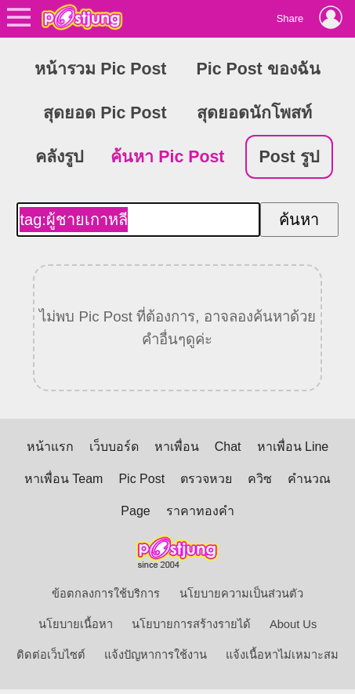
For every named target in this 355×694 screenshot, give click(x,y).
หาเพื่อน (176, 446)
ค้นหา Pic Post (167, 156)
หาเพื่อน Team (63, 478)
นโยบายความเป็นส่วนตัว (241, 593)
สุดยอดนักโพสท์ (254, 113)
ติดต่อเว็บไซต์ (50, 655)
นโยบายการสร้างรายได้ (191, 624)
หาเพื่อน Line (293, 446)
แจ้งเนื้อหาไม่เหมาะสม (282, 655)
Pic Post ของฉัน (259, 69)
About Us (293, 624)
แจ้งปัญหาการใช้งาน (155, 655)
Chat (228, 446)
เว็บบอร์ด (114, 446)
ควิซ (260, 478)
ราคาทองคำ (200, 511)
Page (135, 511)
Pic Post (141, 478)
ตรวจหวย (206, 478)
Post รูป (289, 156)
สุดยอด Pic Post (104, 113)
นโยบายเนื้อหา (75, 624)
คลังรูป (59, 156)
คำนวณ (309, 478)
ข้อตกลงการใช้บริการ (106, 593)
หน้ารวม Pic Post (100, 69)
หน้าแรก (50, 446)
